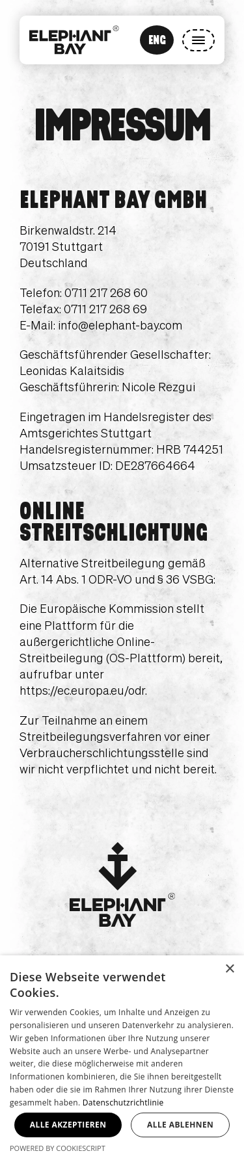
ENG (157, 39)
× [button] (229, 969)
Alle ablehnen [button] (180, 1124)
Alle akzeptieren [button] (68, 1124)
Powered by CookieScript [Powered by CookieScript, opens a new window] (57, 1148)
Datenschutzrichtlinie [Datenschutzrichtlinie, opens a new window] (123, 1102)
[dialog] (122, 1058)
